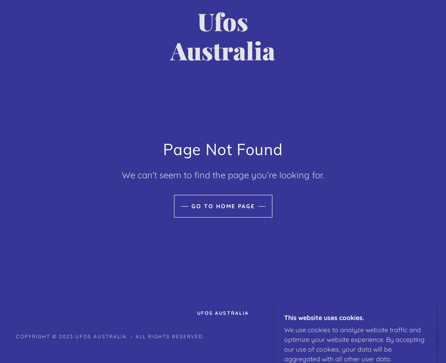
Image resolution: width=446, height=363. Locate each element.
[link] (223, 58)
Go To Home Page (223, 206)
